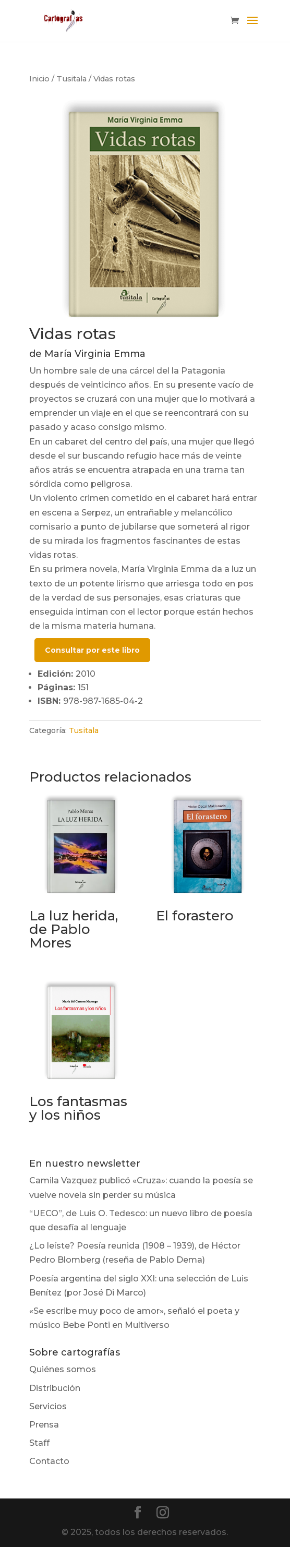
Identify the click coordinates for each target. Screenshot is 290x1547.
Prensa (44, 1425)
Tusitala (71, 78)
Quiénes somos (62, 1369)
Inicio (39, 78)
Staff (39, 1443)
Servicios (48, 1406)
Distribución (54, 1388)
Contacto (49, 1461)
